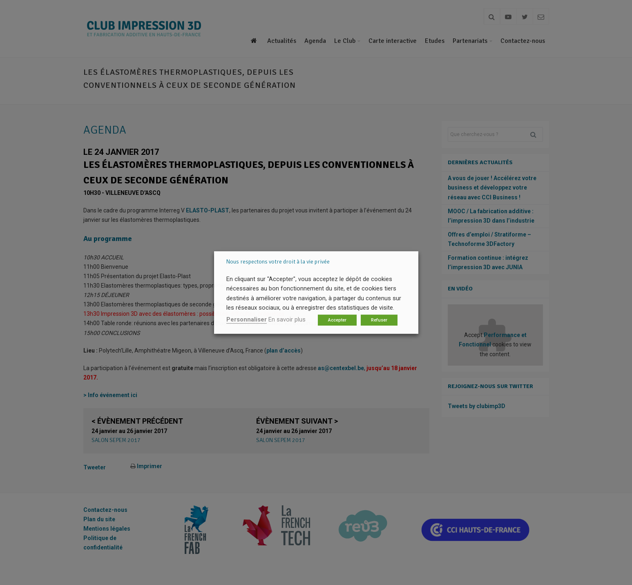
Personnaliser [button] (246, 319)
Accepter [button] (337, 320)
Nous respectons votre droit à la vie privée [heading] (278, 261)
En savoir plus (287, 319)
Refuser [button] (379, 320)
